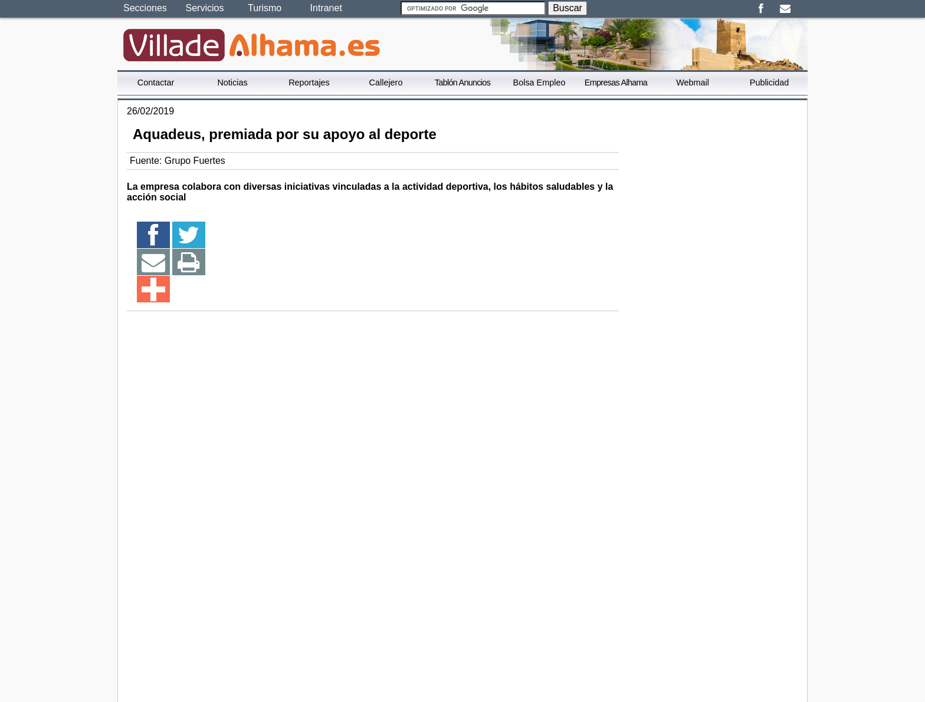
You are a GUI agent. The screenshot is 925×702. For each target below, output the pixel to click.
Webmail (692, 82)
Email (785, 9)
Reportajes (309, 82)
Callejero (386, 82)
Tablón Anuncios (462, 82)
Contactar (155, 82)
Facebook (761, 9)
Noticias (232, 82)
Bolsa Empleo (539, 82)
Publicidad (769, 82)
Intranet (326, 8)
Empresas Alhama (616, 82)
